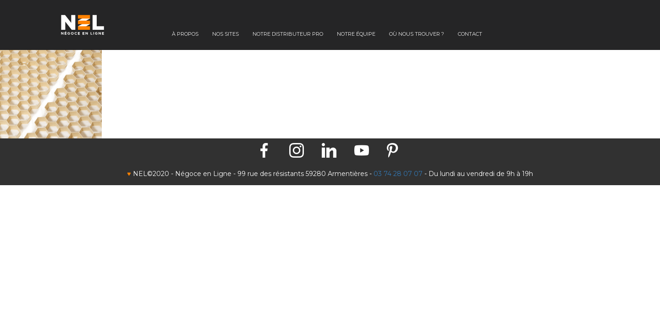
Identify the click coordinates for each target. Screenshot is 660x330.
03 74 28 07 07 (398, 174)
